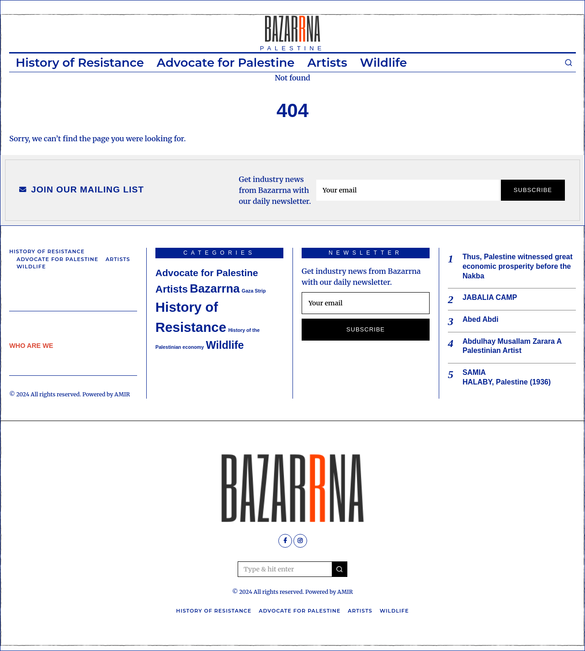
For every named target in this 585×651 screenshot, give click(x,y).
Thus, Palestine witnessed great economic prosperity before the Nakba (518, 266)
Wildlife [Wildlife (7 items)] (225, 345)
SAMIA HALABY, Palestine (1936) (507, 377)
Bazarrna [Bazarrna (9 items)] (214, 288)
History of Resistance (80, 62)
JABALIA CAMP (490, 298)
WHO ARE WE (31, 345)
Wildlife (383, 62)
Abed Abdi (481, 320)
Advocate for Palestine (226, 62)
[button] (339, 569)
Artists (327, 62)
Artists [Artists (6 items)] (171, 289)
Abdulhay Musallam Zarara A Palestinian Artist (512, 346)
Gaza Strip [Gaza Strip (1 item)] (254, 290)
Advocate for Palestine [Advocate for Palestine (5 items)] (206, 272)
